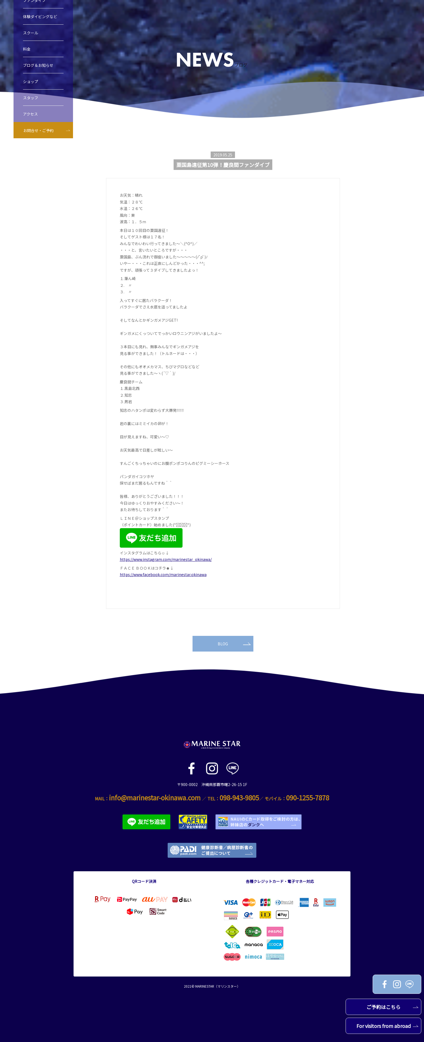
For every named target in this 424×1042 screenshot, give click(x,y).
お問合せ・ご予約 (38, 133)
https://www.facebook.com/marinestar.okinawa (163, 574)
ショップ (30, 84)
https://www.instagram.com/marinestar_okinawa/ (166, 559)
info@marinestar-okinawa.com (155, 797)
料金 (27, 52)
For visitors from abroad (387, 1025)
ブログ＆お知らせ (38, 68)
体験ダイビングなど (40, 19)
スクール (30, 36)
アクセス (30, 117)
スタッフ (30, 101)
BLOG (234, 643)
